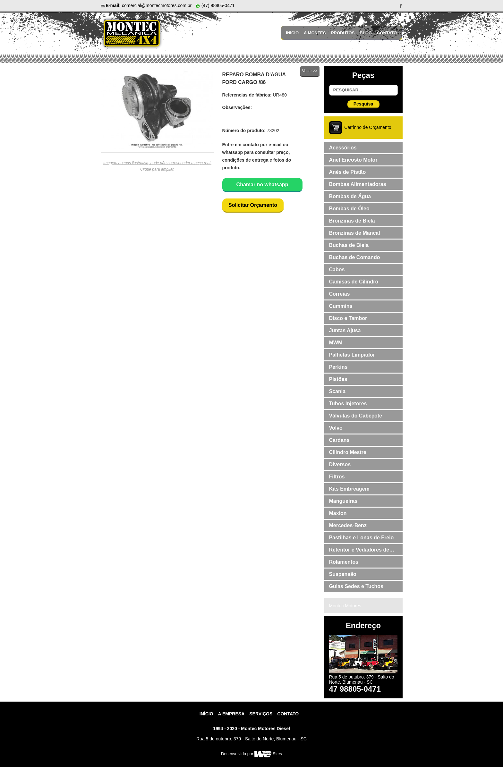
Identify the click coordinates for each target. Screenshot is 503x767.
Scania (337, 391)
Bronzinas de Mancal (354, 233)
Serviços (260, 713)
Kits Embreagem (349, 489)
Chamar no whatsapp (262, 184)
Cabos (337, 269)
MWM (336, 342)
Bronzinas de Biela (352, 220)
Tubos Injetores (348, 403)
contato (288, 713)
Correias (339, 294)
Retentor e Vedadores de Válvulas (359, 551)
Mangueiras (343, 501)
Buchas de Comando (354, 257)
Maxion (338, 513)
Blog (366, 33)
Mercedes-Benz (348, 525)
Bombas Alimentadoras (357, 184)
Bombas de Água (350, 196)
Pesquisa (363, 103)
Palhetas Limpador (352, 355)
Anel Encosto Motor (353, 160)
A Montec (315, 33)
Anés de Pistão (347, 172)
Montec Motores (345, 605)
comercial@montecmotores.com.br (157, 5)
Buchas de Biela (349, 245)
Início (292, 33)
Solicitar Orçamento (252, 205)
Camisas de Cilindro (354, 281)
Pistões (338, 379)
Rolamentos (344, 562)
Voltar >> (309, 71)
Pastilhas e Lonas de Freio (361, 537)
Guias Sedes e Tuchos (356, 586)
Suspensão (342, 574)
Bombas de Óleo (349, 208)
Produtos (342, 33)
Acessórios (343, 147)
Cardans (339, 440)
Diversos (340, 464)
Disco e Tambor (348, 318)
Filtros (337, 476)
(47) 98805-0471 (214, 5)
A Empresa (231, 713)
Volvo (336, 428)
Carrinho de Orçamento (367, 127)
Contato (387, 33)
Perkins (338, 367)
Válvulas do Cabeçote (355, 415)
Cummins (341, 306)
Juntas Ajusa (345, 330)
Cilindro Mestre (347, 452)
